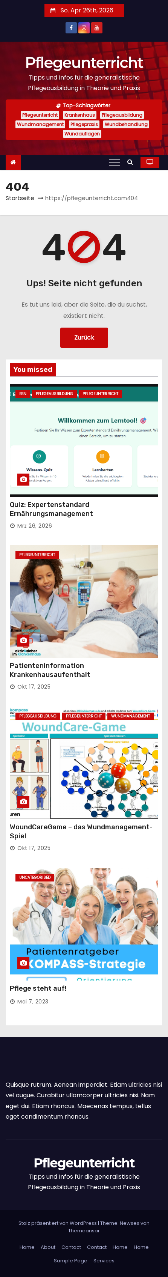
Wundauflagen (82, 134)
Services (104, 1260)
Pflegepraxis (84, 124)
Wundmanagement (40, 124)
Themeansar (84, 1230)
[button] (132, 162)
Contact (71, 1247)
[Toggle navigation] (114, 162)
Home (27, 1247)
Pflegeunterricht (84, 62)
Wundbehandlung (126, 124)
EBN (22, 394)
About (48, 1247)
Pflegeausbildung (122, 115)
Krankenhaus (79, 115)
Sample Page (70, 1260)
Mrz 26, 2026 (34, 525)
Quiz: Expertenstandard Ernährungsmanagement (51, 509)
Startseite (20, 198)
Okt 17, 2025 (33, 686)
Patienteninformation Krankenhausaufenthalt (50, 670)
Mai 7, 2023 (33, 1001)
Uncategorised (34, 877)
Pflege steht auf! (38, 988)
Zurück (84, 337)
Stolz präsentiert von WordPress (58, 1223)
